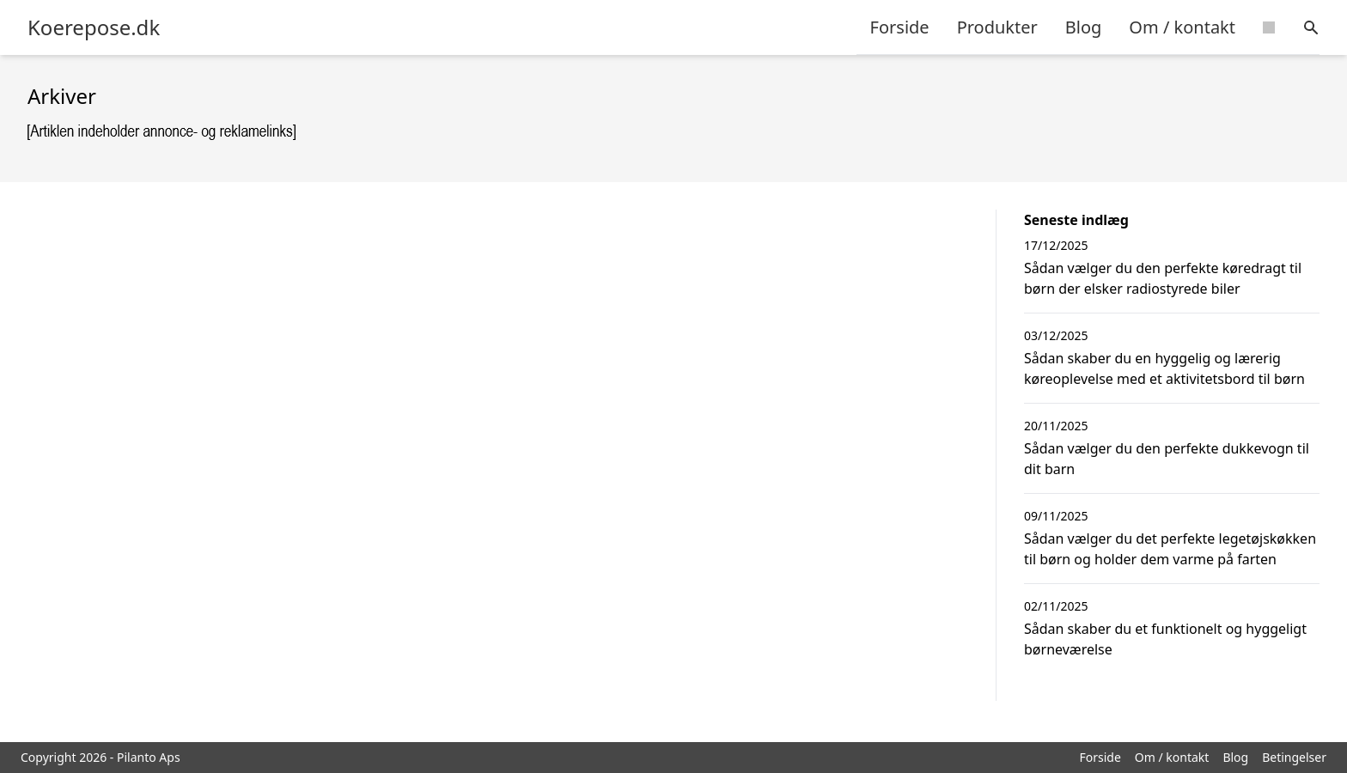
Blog (1083, 27)
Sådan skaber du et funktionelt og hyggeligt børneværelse (1165, 639)
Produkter (997, 27)
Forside (899, 27)
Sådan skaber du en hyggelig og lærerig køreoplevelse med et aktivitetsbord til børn (1164, 368)
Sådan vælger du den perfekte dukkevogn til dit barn (1166, 458)
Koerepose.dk (93, 27)
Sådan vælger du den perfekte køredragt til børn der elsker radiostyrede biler (1162, 278)
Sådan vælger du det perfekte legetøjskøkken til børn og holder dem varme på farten (1170, 549)
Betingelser (1294, 757)
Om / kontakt (1182, 27)
